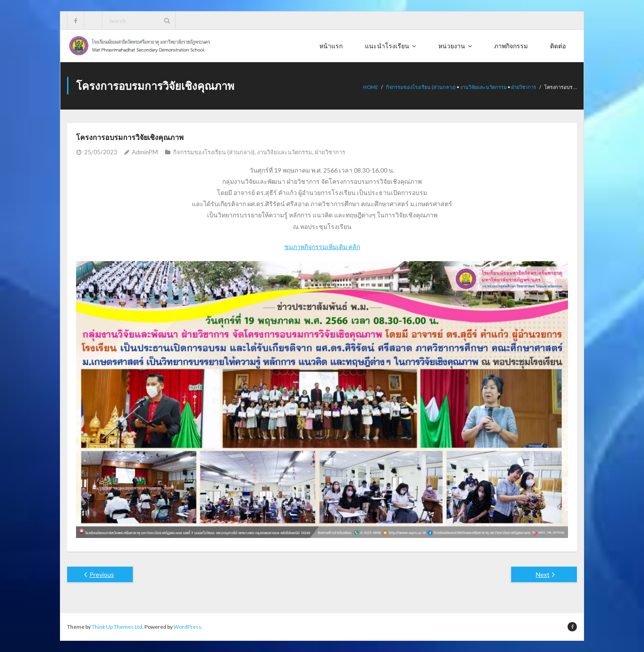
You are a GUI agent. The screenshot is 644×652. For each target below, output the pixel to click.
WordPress (187, 626)
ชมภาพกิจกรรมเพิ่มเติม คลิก (322, 246)
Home (370, 87)
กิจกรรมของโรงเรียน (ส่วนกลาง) (421, 87)
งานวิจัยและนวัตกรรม (483, 87)
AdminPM (145, 152)
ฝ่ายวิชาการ (523, 87)
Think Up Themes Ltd (117, 626)
